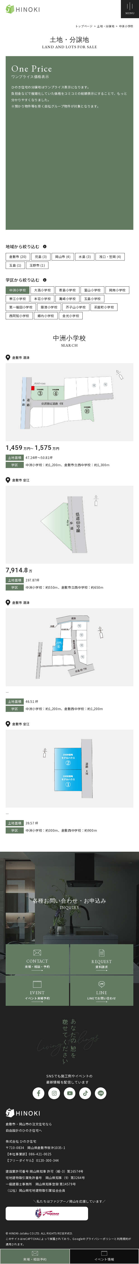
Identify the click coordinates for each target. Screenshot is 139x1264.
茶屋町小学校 (104, 307)
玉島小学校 (92, 298)
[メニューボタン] (130, 9)
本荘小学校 (42, 298)
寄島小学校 (67, 290)
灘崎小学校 (67, 298)
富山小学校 (92, 290)
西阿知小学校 (19, 315)
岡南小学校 (117, 290)
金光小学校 (70, 315)
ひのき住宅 (23, 9)
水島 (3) (85, 256)
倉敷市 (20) (17, 256)
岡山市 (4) (62, 256)
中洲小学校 (17, 290)
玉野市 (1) (37, 265)
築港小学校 (49, 307)
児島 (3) (41, 256)
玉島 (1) (15, 265)
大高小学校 (42, 290)
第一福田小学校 (20, 307)
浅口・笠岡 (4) (110, 256)
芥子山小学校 (76, 307)
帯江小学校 (17, 298)
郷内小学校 (46, 315)
